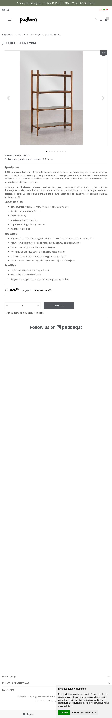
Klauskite (39, 312)
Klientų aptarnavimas (15, 683)
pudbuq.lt (72, 327)
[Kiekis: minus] (7, 305)
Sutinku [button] (64, 712)
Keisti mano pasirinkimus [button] (84, 712)
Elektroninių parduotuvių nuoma (49, 701)
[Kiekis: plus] (38, 305)
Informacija (9, 676)
